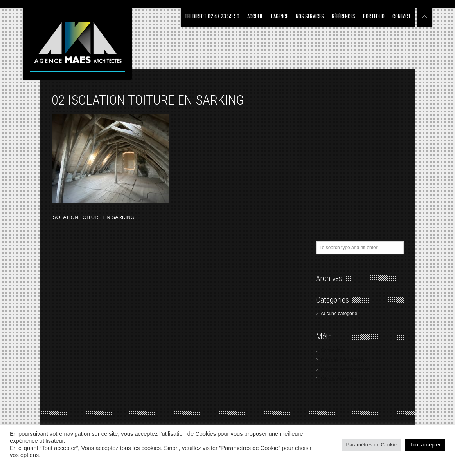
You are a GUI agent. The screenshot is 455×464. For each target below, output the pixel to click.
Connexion (332, 350)
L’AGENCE (279, 16)
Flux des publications (343, 360)
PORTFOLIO (374, 16)
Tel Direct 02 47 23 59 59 (212, 16)
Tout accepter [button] (425, 445)
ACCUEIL (255, 16)
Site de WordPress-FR (344, 379)
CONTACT (401, 16)
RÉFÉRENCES (343, 16)
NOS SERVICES (310, 16)
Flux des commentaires (345, 369)
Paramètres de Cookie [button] (371, 445)
